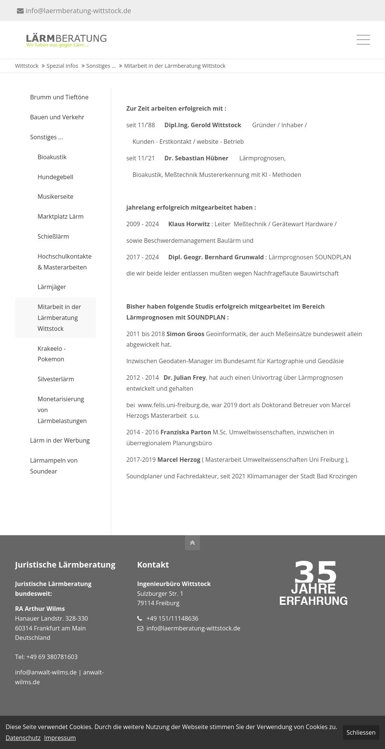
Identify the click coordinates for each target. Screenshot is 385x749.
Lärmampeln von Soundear (54, 465)
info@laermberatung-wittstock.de (74, 10)
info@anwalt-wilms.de (46, 672)
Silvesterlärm (56, 379)
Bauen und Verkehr (57, 117)
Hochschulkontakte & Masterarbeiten (64, 261)
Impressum (60, 738)
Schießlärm (53, 236)
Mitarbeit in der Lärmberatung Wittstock (59, 318)
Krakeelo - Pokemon (52, 354)
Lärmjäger (52, 287)
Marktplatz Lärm (61, 216)
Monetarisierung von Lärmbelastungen (62, 410)
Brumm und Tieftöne (59, 97)
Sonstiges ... (46, 137)
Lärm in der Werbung (60, 440)
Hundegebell (55, 177)
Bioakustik (52, 157)
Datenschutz (23, 738)
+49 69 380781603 (51, 657)
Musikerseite (55, 196)
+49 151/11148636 (173, 618)
